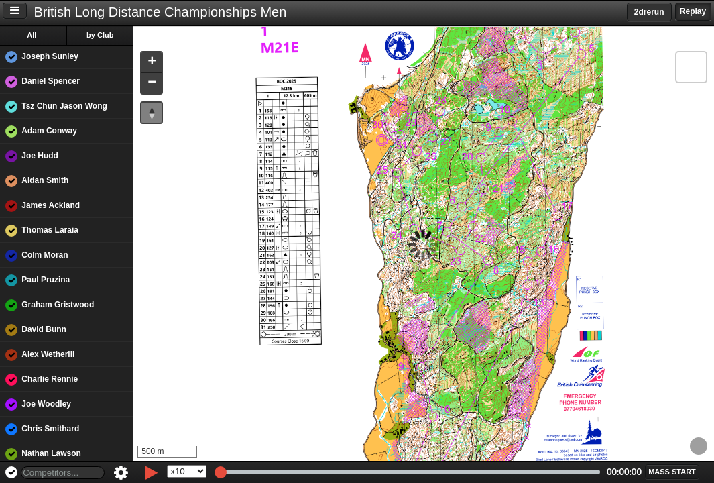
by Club (101, 35)
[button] (153, 62)
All (33, 35)
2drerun (649, 12)
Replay (693, 11)
